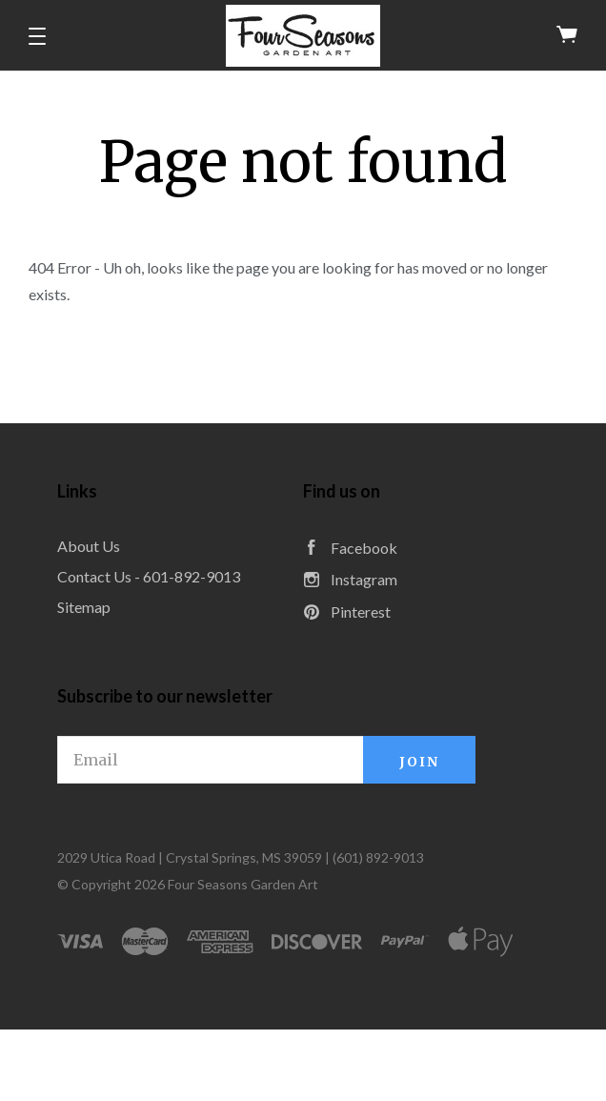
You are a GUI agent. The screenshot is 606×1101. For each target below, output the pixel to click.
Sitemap (84, 607)
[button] (37, 36)
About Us (88, 546)
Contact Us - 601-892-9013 (148, 576)
